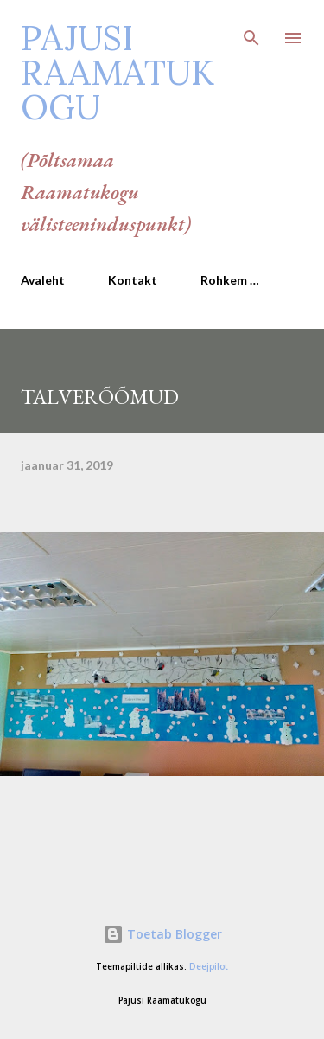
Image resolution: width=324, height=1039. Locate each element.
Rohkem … (229, 280)
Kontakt (132, 280)
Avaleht (43, 280)
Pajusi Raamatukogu (117, 72)
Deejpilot (208, 966)
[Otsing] (251, 31)
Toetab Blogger (162, 934)
